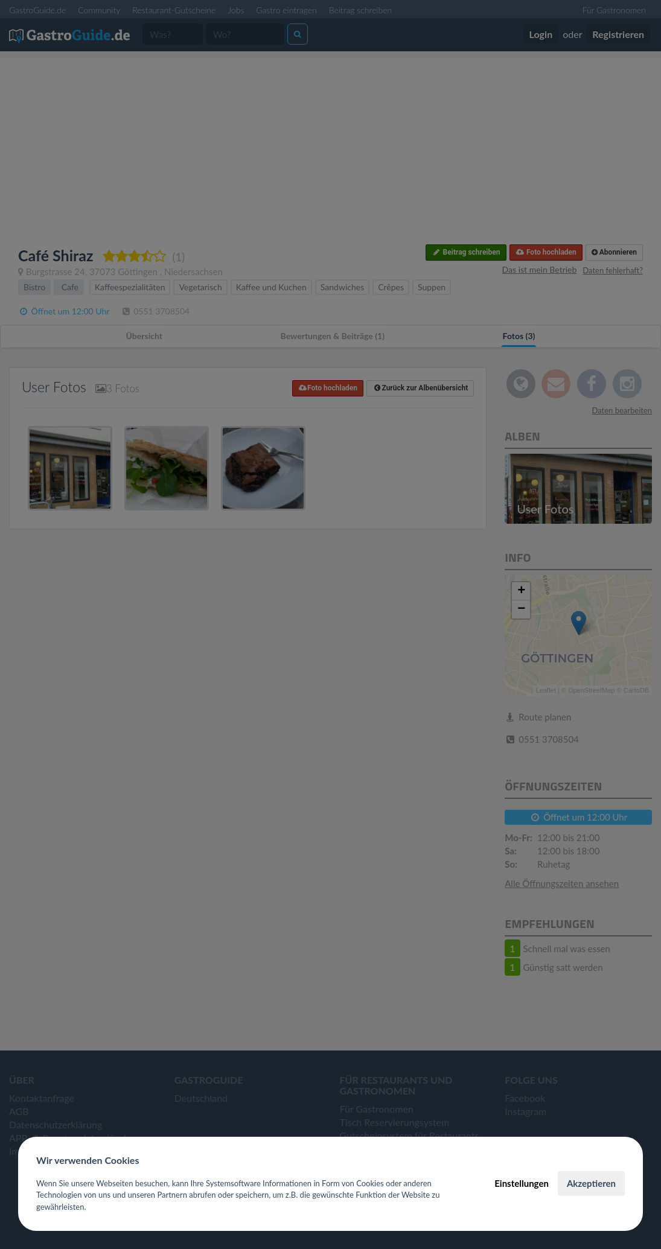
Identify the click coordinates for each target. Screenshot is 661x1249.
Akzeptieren (591, 1183)
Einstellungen (521, 1183)
